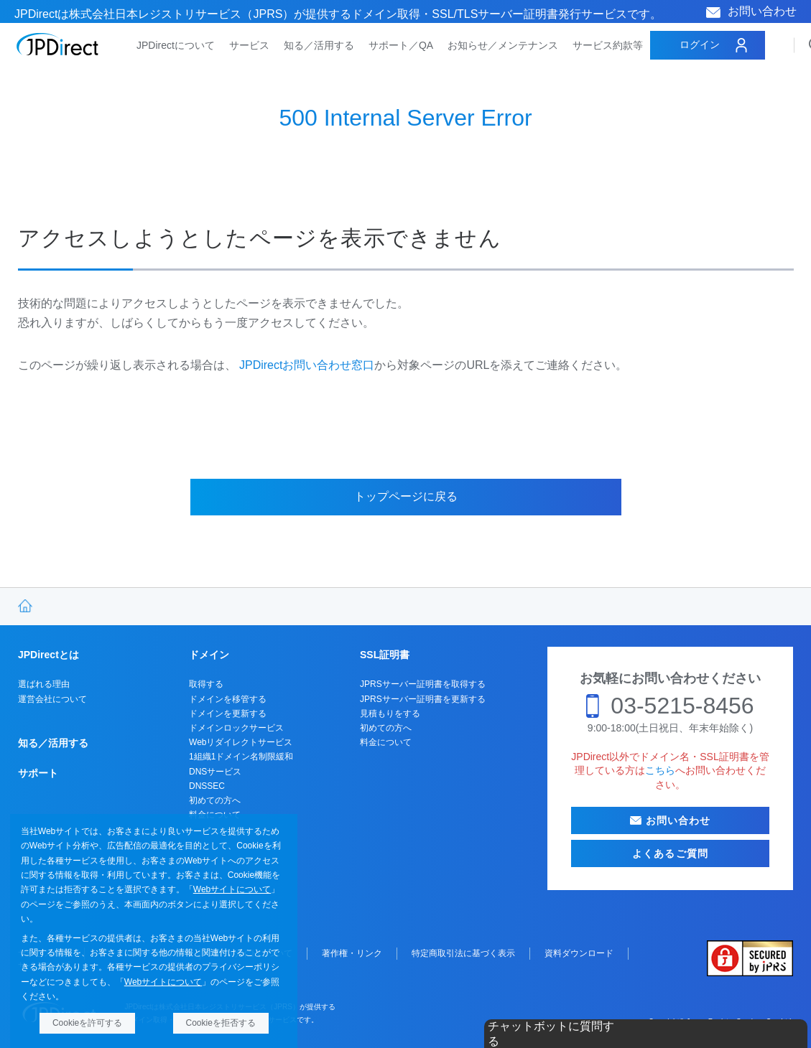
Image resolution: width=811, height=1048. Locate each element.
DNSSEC (207, 786)
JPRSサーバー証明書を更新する (423, 699)
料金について (386, 742)
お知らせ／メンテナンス (503, 45)
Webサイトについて (232, 889)
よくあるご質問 (670, 853)
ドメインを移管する (228, 699)
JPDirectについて (175, 45)
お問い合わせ (762, 11)
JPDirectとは (48, 654)
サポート (38, 773)
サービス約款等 (608, 45)
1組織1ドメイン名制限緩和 (241, 757)
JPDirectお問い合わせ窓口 (306, 365)
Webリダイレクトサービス (240, 742)
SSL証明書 (384, 654)
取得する (206, 684)
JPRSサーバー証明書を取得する (423, 684)
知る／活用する (319, 45)
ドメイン (209, 654)
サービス (249, 45)
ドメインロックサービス (236, 728)
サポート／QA (401, 45)
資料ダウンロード (578, 953)
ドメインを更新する (228, 713)
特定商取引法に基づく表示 (463, 953)
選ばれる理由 (44, 684)
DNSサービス (215, 772)
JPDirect (57, 44)
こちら (660, 770)
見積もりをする (390, 713)
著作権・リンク (352, 953)
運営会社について (52, 699)
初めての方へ (215, 800)
